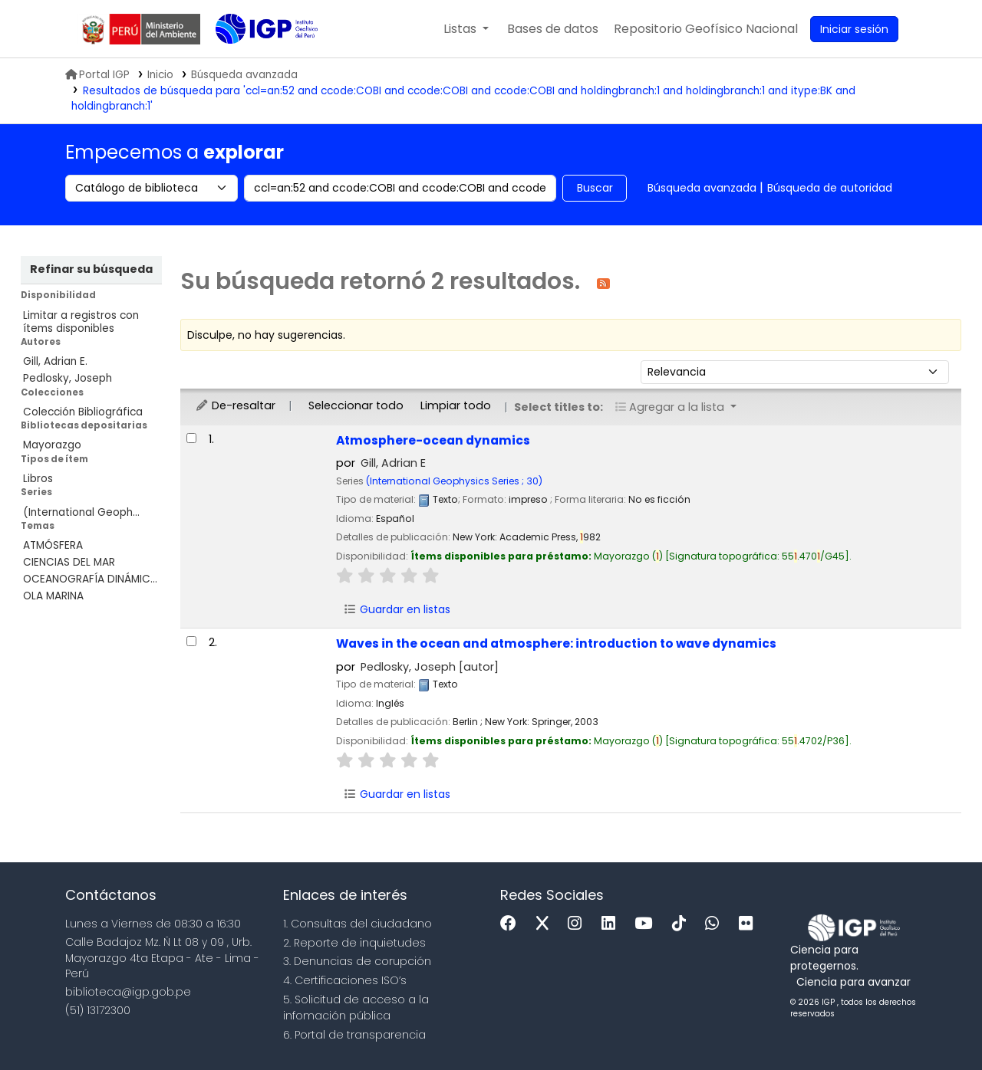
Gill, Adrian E (393, 463)
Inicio (160, 74)
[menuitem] (706, 29)
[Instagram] (578, 924)
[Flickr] (749, 924)
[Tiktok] (683, 924)
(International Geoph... (81, 512)
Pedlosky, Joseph (67, 378)
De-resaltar (235, 405)
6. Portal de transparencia (354, 1034)
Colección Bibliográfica (83, 412)
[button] (466, 29)
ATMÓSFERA (53, 545)
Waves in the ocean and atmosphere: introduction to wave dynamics (556, 643)
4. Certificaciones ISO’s (345, 980)
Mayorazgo (52, 445)
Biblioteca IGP (254, 59)
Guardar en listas (396, 609)
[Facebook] (512, 924)
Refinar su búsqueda (91, 269)
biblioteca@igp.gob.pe (128, 991)
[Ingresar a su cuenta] (854, 29)
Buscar (595, 187)
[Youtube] (647, 924)
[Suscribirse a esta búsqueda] (603, 282)
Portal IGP (97, 74)
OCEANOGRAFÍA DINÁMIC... (90, 579)
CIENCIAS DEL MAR (69, 562)
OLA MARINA (53, 596)
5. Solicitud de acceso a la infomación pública (356, 1007)
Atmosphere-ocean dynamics (433, 440)
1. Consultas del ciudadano (357, 923)
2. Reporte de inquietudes (354, 942)
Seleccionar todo (356, 405)
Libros (38, 478)
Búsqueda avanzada (702, 187)
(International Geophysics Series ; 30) (454, 480)
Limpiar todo (455, 405)
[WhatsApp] (716, 924)
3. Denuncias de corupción (357, 961)
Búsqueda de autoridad (829, 187)
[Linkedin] (612, 924)
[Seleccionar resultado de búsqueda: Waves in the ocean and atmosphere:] (191, 641)
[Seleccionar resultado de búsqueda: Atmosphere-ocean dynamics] (191, 438)
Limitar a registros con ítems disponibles (81, 322)
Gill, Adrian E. (55, 361)
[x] (546, 924)
